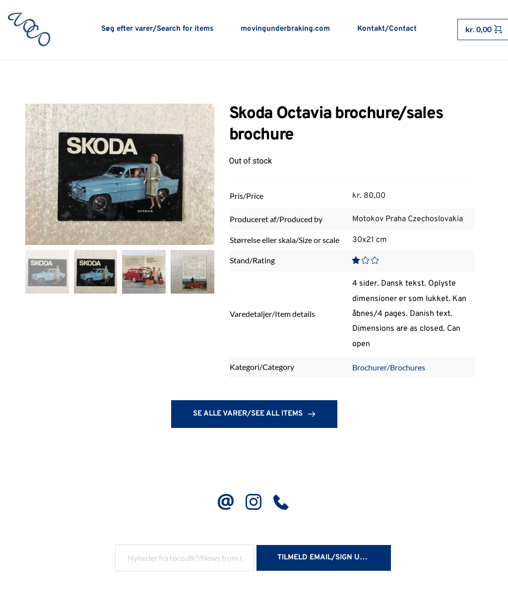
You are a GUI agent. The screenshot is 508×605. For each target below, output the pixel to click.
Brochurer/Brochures (388, 370)
